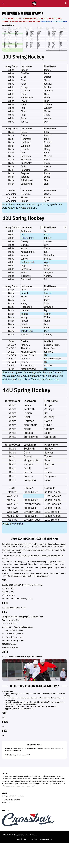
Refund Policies (21, 839)
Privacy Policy (33, 839)
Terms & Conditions (46, 839)
